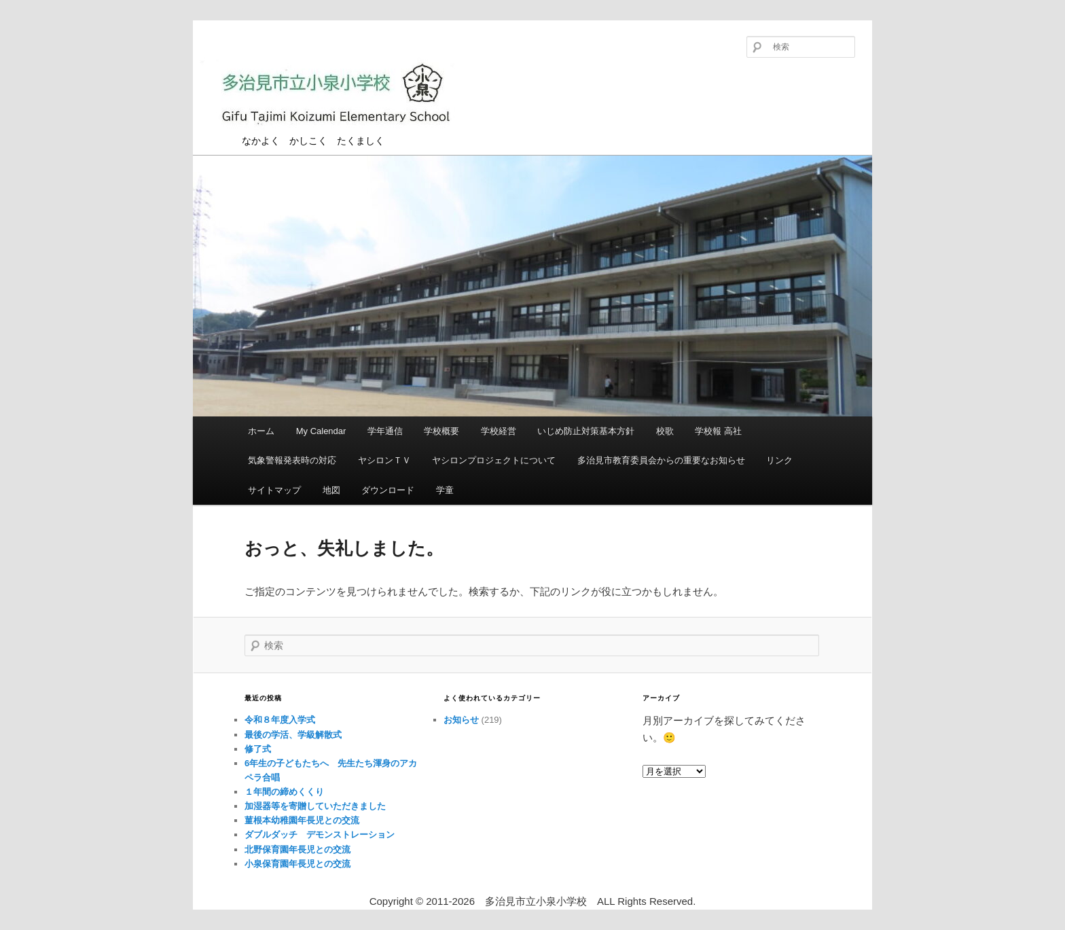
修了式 (258, 749)
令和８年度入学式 (280, 720)
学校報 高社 (718, 431)
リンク (779, 460)
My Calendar (321, 431)
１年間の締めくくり (284, 792)
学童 (445, 490)
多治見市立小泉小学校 (335, 97)
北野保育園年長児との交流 (297, 849)
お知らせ (461, 720)
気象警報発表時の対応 (292, 460)
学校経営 (498, 431)
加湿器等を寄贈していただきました (315, 806)
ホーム (261, 431)
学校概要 (441, 431)
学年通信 (385, 431)
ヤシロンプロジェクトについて (494, 460)
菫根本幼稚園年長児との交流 (302, 820)
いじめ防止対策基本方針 (585, 431)
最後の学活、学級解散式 (293, 735)
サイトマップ (274, 490)
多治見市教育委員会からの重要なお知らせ (661, 460)
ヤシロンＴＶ (384, 460)
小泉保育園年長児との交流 (297, 864)
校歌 (665, 431)
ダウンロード (387, 490)
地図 (331, 490)
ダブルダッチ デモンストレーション (320, 834)
